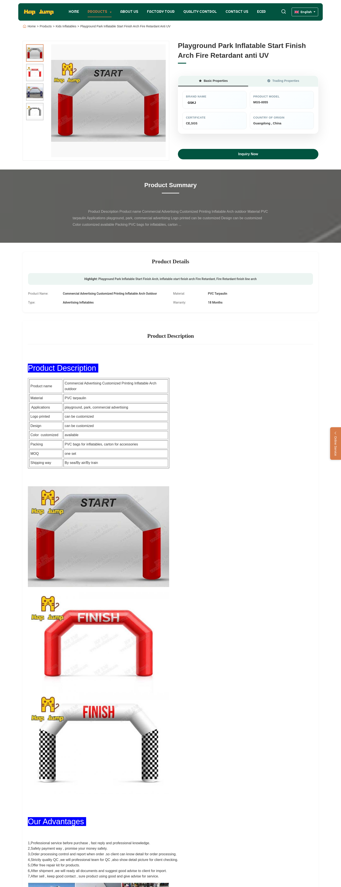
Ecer (261, 11)
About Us (129, 11)
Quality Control (200, 11)
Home (74, 11)
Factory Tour (161, 11)
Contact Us (237, 11)
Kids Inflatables (66, 26)
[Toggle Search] (283, 12)
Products (98, 11)
